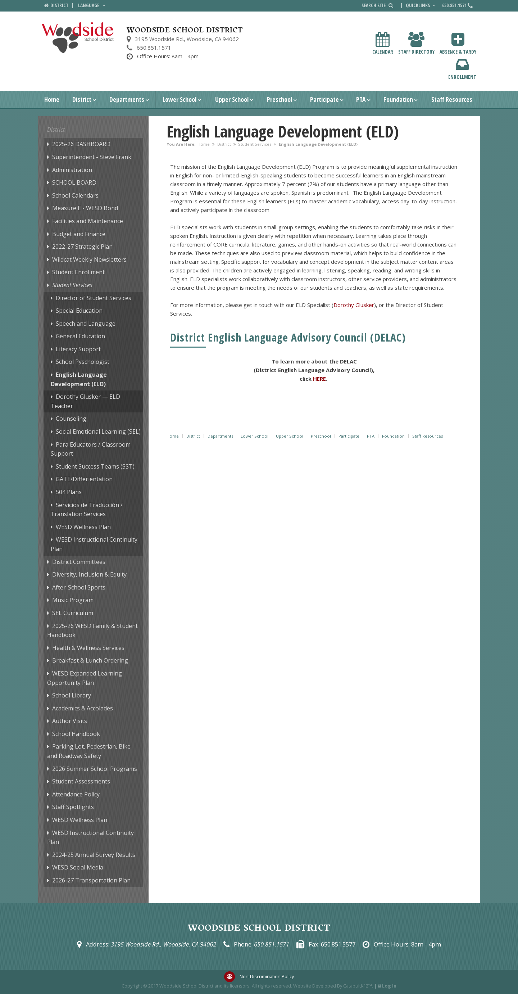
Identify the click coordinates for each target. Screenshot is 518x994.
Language (92, 5)
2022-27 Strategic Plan (82, 246)
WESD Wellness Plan (83, 527)
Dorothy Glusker (353, 304)
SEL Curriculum (72, 613)
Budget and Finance (78, 234)
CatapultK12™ (357, 985)
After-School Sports (78, 587)
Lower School (179, 99)
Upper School (232, 99)
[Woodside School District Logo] (78, 37)
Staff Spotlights (73, 807)
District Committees (78, 562)
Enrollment (462, 68)
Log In (389, 985)
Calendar (382, 43)
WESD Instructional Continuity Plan (94, 544)
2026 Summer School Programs (94, 769)
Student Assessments (81, 781)
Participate (324, 99)
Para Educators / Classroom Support (91, 449)
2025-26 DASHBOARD (81, 144)
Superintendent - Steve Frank (91, 157)
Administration (72, 170)
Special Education (79, 311)
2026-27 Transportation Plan (91, 880)
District (81, 99)
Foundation (398, 99)
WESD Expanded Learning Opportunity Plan (84, 678)
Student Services (254, 144)
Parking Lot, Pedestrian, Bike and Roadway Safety (89, 751)
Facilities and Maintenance (87, 221)
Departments (126, 99)
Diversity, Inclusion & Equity (89, 574)
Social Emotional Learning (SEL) (98, 431)
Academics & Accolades (82, 708)
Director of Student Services (93, 298)
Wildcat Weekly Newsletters (89, 259)
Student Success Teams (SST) (95, 466)
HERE (319, 378)
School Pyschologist (82, 362)
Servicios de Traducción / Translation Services (87, 509)
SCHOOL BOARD (74, 182)
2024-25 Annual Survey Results (93, 855)
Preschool (279, 99)
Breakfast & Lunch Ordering (90, 660)
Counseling (71, 419)
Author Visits (69, 721)
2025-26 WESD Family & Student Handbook (92, 630)
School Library (71, 695)
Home (51, 99)
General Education (80, 336)
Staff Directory (416, 43)
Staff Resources (451, 99)
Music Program (73, 600)
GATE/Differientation (84, 479)
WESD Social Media (77, 867)
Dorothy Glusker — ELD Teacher (85, 401)
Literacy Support (78, 349)
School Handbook (76, 734)
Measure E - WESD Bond (85, 208)
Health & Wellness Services (88, 648)
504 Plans (69, 492)
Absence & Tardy (458, 43)
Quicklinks (421, 5)
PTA (361, 99)
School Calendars (75, 195)
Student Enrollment (78, 272)
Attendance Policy (76, 794)
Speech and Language (85, 323)
